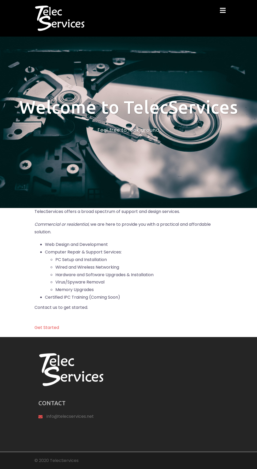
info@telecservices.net (70, 416)
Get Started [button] (46, 328)
